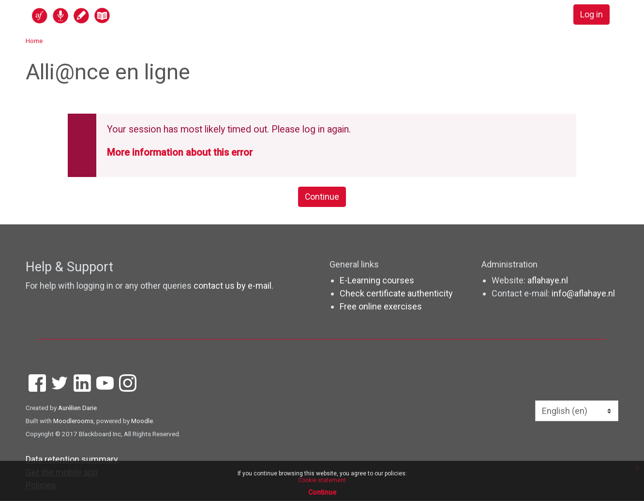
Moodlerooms (73, 421)
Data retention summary (72, 460)
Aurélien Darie (77, 408)
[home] (108, 15)
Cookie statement (322, 480)
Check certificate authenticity (396, 294)
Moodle (142, 421)
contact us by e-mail (232, 286)
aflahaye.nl (547, 281)
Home (34, 40)
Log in (591, 15)
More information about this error (180, 152)
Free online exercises (381, 307)
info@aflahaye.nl (583, 294)
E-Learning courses (377, 281)
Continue (321, 197)
